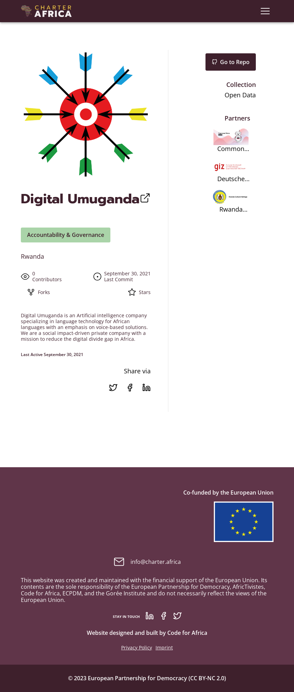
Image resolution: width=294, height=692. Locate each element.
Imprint (164, 647)
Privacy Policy (136, 647)
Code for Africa (187, 633)
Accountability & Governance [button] (65, 235)
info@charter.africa (147, 561)
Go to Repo (231, 62)
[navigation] (265, 11)
